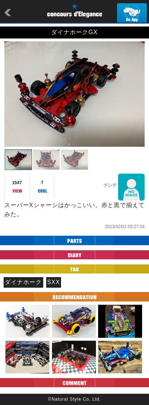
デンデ (110, 185)
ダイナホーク (23, 282)
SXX (53, 282)
